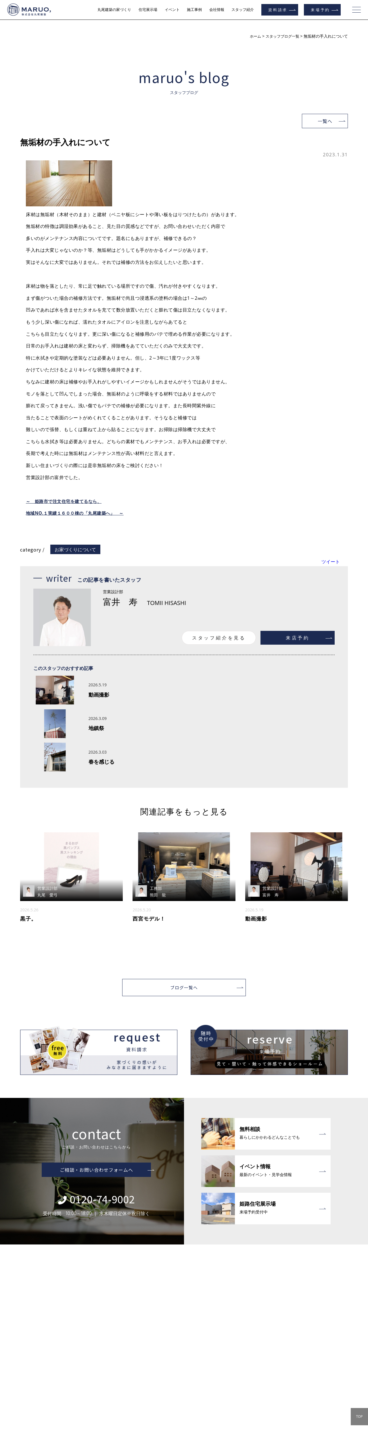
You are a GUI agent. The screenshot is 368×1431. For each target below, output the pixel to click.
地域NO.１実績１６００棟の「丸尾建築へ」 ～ (78, 513)
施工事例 (194, 9)
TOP (359, 1416)
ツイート (330, 561)
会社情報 (216, 9)
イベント (172, 9)
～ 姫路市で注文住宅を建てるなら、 (66, 501)
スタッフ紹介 (242, 9)
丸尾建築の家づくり (114, 9)
